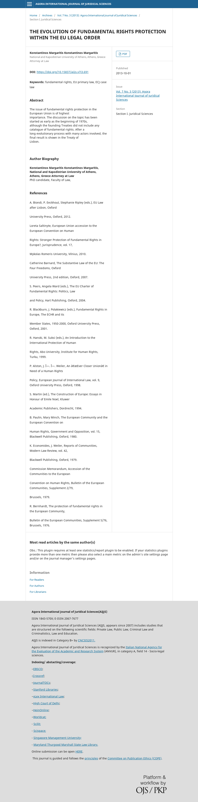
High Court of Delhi (46, 703)
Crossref (38, 676)
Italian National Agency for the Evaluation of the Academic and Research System (97, 649)
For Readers (37, 579)
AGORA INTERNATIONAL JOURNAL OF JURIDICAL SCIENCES (73, 4)
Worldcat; (39, 717)
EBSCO (37, 669)
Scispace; (40, 731)
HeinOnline (41, 710)
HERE (79, 751)
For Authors (37, 586)
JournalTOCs (41, 683)
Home (33, 15)
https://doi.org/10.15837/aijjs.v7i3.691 (63, 72)
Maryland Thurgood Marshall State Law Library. (66, 745)
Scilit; (37, 724)
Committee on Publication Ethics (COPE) (134, 758)
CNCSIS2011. (86, 640)
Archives (47, 15)
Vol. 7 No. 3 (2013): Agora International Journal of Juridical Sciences (97, 15)
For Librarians (38, 592)
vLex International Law (48, 696)
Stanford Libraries (45, 689)
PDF (124, 54)
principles (91, 758)
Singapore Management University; (58, 738)
